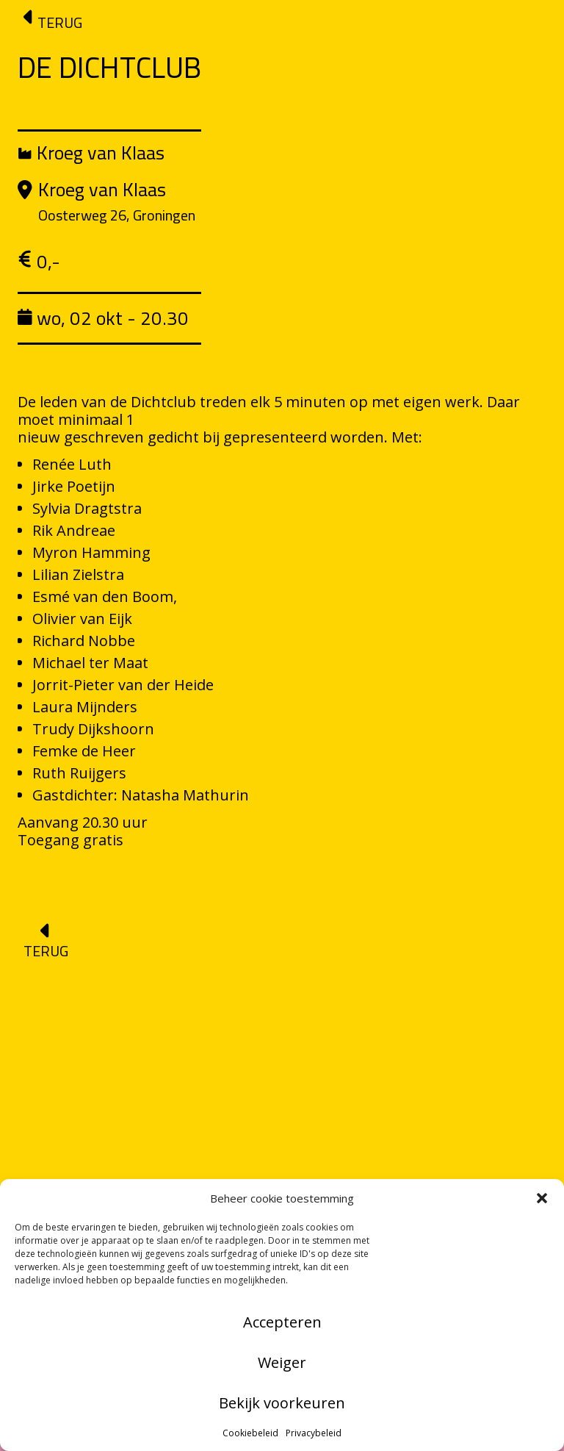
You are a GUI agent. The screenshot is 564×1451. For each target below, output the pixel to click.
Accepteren (282, 1322)
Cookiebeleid (250, 1433)
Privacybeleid (313, 1433)
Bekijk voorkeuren (282, 1403)
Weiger (282, 1362)
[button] (542, 1198)
